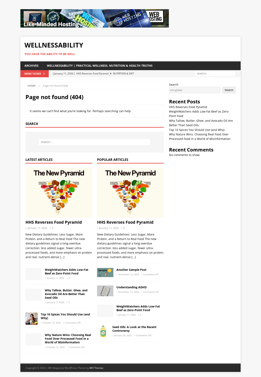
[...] (62, 257)
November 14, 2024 (128, 291)
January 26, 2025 (123, 335)
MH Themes (96, 368)
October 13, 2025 (52, 322)
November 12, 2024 (128, 274)
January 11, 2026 (37, 228)
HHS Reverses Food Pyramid (53, 222)
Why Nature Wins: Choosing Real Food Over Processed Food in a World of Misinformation (68, 338)
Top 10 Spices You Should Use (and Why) (65, 316)
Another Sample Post (131, 270)
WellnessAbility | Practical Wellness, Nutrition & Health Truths (100, 65)
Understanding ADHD (131, 287)
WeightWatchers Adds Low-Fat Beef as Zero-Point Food (66, 271)
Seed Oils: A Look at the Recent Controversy (134, 329)
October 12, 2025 (56, 347)
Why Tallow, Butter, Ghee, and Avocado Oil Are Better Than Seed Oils (66, 294)
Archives (31, 65)
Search (173, 84)
